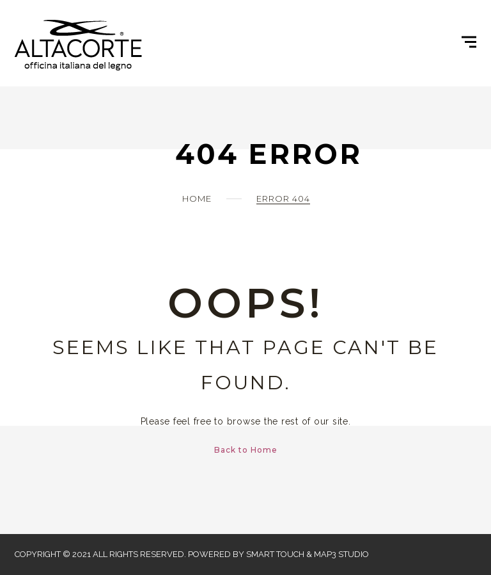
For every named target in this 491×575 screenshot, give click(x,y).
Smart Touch (275, 554)
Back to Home (245, 450)
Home (197, 198)
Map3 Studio (341, 554)
